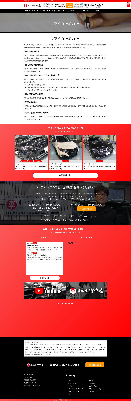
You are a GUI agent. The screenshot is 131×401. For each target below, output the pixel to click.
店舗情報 (92, 383)
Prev (16, 152)
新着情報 (92, 391)
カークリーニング (85, 11)
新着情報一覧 (44, 278)
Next (114, 152)
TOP (26, 11)
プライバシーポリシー (96, 389)
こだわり (45, 11)
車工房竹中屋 (72, 243)
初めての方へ (35, 11)
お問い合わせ (93, 386)
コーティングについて (58, 11)
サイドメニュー (72, 11)
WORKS (96, 11)
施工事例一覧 (65, 175)
